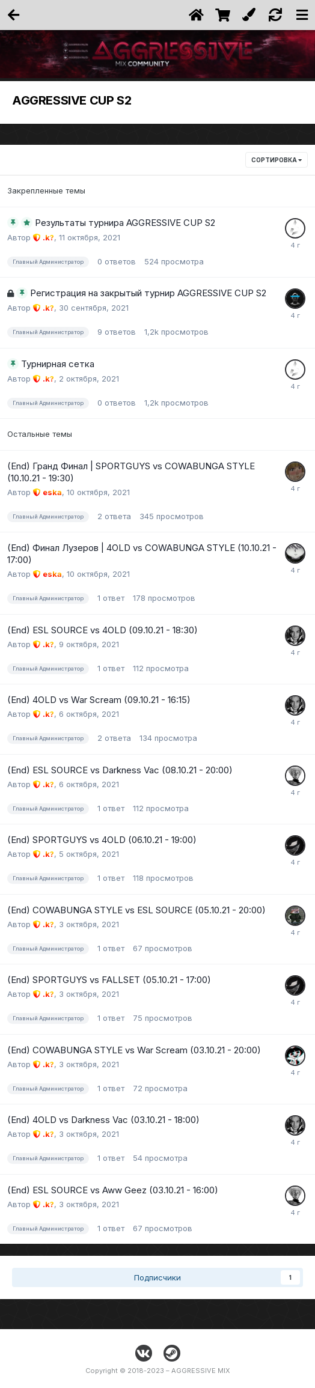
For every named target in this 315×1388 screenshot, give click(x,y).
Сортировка (276, 159)
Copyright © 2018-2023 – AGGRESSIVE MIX (157, 1370)
